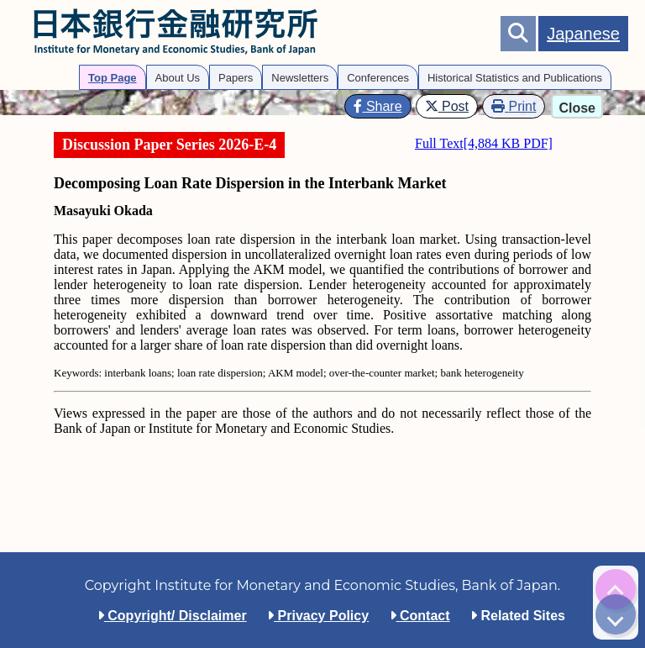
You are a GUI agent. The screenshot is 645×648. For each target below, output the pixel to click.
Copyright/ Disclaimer (172, 615)
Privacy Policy (318, 615)
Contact (420, 615)
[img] (615, 589)
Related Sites (517, 615)
